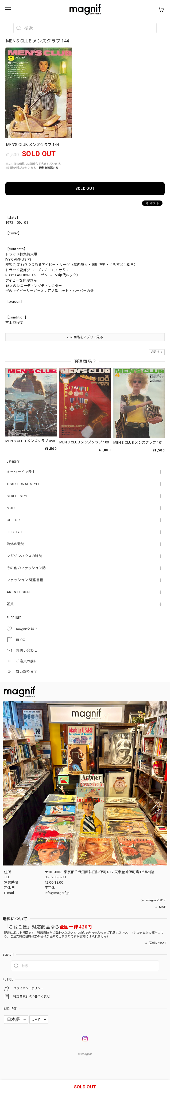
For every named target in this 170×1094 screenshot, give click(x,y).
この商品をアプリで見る (85, 337)
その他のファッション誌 (26, 568)
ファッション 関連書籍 (25, 580)
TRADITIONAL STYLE (23, 484)
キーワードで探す (21, 472)
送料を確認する (48, 168)
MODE (12, 508)
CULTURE (14, 520)
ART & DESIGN (18, 592)
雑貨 (10, 604)
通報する (157, 352)
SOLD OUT (85, 188)
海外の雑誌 (16, 544)
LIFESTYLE (15, 532)
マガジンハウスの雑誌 (24, 556)
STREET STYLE (18, 496)
